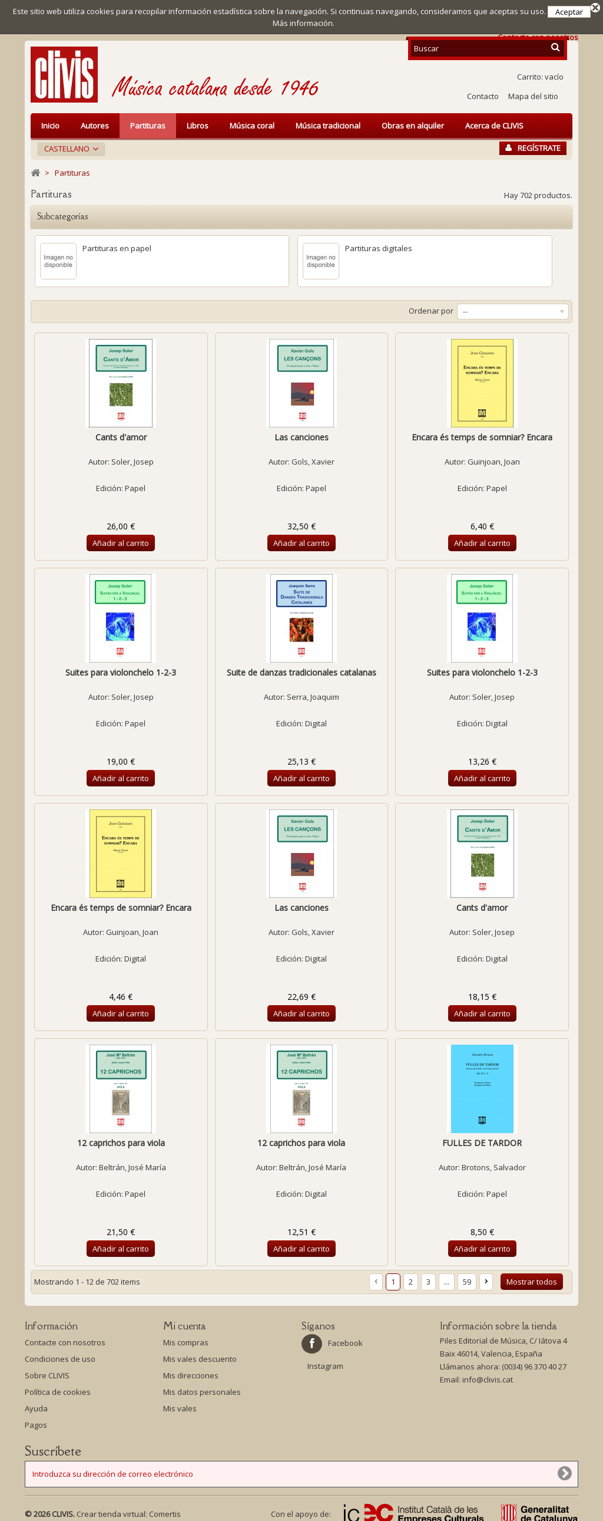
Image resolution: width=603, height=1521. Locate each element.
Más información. (303, 23)
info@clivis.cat (487, 1375)
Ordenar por (431, 306)
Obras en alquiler (413, 121)
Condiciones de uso (60, 1354)
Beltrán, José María (132, 1163)
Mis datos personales (202, 1387)
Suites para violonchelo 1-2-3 (120, 668)
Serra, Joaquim (313, 692)
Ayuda (36, 1404)
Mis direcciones (190, 1371)
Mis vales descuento (200, 1354)
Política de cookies (58, 1387)
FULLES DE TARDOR (482, 1138)
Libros (197, 121)
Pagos (36, 1420)
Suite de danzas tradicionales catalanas (301, 668)
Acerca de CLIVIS (494, 121)
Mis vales (180, 1404)
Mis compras (185, 1338)
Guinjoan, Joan (494, 457)
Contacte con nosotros (65, 1338)
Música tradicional (328, 121)
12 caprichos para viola (121, 1138)
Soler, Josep (132, 457)
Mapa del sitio (533, 92)
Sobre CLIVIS (47, 1371)
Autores (95, 121)
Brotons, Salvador (494, 1163)
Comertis (165, 1509)
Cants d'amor (121, 433)
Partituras (147, 121)
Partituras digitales (378, 244)
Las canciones (301, 433)
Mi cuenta (184, 1321)
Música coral (252, 121)
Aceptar (569, 11)
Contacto (483, 92)
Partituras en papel (116, 244)
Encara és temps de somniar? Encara (482, 433)
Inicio (50, 121)
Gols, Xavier (312, 457)
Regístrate (533, 144)
